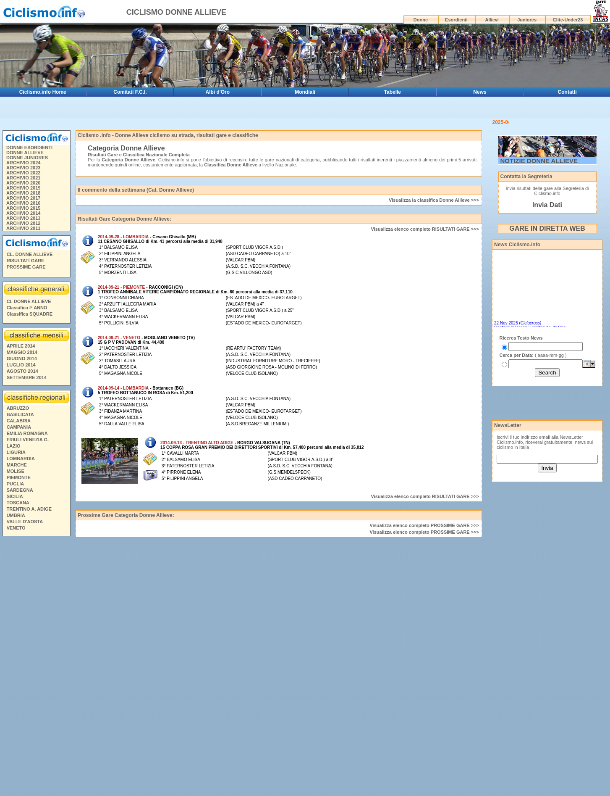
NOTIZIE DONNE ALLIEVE (539, 139)
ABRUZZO (18, 386)
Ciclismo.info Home (42, 92)
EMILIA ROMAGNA (27, 411)
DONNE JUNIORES (27, 136)
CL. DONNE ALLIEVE (30, 232)
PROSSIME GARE (26, 245)
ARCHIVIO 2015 (23, 186)
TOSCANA (18, 481)
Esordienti (456, 19)
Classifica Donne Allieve (230, 143)
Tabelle (392, 92)
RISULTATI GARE (26, 239)
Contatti (567, 92)
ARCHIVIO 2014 (23, 191)
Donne (421, 19)
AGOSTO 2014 (22, 349)
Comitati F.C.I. (130, 92)
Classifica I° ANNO (27, 286)
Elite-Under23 (568, 19)
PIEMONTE (19, 456)
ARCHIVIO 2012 (23, 201)
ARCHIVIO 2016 (23, 181)
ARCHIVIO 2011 (23, 206)
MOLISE (15, 449)
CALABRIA (19, 399)
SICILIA (15, 474)
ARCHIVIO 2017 (23, 176)
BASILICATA (20, 392)
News (479, 92)
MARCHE (17, 443)
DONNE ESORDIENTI (29, 126)
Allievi (492, 19)
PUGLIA (15, 462)
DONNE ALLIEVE (25, 131)
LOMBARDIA (21, 437)
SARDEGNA (20, 468)
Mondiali (305, 92)
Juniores (527, 19)
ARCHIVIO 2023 (23, 146)
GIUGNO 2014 (22, 337)
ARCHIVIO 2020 (23, 161)
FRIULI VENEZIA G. (28, 418)
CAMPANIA (19, 405)
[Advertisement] (36, 646)
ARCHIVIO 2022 (23, 151)
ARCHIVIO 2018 (23, 171)
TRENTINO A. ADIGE (29, 487)
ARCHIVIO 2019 (23, 166)
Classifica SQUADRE (29, 292)
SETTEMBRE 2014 (27, 355)
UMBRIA (16, 493)
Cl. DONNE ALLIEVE (29, 279)
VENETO (16, 506)
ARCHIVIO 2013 (23, 196)
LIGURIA (16, 430)
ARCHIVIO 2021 (23, 156)
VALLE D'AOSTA (25, 500)
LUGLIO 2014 (21, 343)
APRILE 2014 (21, 324)
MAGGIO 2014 (22, 330)
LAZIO (14, 424)
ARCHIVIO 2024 (23, 141)
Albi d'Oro (217, 92)
